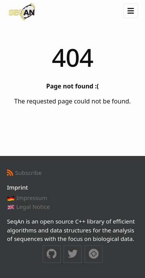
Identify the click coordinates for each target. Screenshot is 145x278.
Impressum (27, 198)
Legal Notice (28, 206)
